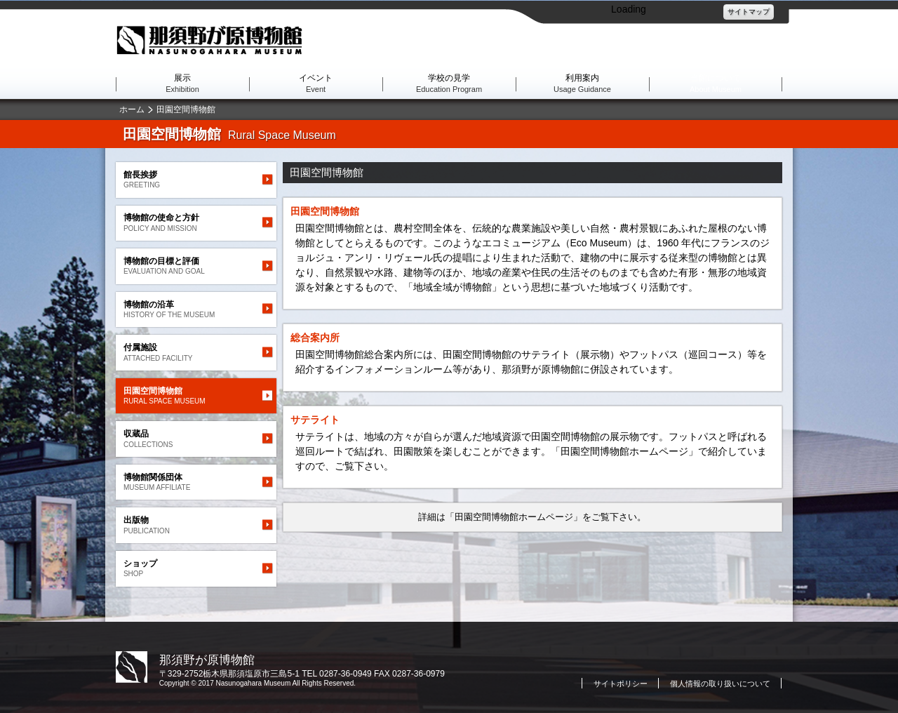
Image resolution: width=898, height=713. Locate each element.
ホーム (132, 109)
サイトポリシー (621, 683)
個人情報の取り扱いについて (720, 683)
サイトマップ (749, 11)
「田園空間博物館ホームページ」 (513, 517)
